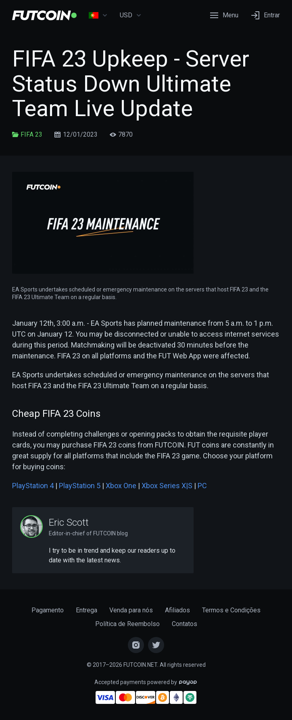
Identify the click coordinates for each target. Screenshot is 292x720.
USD (131, 15)
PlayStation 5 (79, 485)
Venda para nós (131, 610)
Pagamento (47, 610)
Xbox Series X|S (167, 485)
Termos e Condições (231, 610)
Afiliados (177, 610)
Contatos (184, 624)
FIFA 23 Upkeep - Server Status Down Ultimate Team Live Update (130, 84)
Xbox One (121, 485)
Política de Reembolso (127, 624)
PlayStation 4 (33, 485)
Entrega (86, 610)
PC (202, 485)
